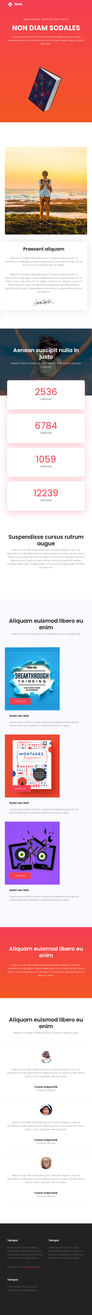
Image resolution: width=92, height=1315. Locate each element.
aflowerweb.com (32, 1267)
